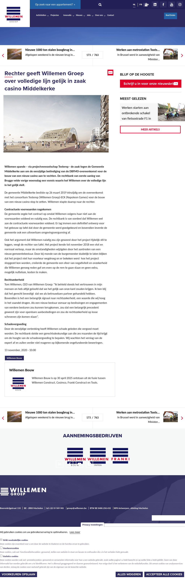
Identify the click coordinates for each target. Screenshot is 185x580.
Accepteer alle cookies (164, 574)
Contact (110, 15)
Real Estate (170, 15)
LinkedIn (155, 4)
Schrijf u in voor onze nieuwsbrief (150, 84)
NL (134, 4)
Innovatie (67, 15)
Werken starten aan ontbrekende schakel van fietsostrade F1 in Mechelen (136, 116)
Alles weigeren (129, 574)
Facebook (163, 4)
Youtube (171, 4)
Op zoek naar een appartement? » (55, 4)
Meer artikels (150, 129)
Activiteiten (41, 15)
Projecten (55, 15)
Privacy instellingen (92, 525)
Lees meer (75, 532)
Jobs (89, 15)
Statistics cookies (10, 556)
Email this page (110, 72)
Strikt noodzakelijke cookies (15, 540)
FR (140, 4)
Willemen (13, 14)
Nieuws (79, 15)
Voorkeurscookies (11, 548)
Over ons (99, 15)
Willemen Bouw (15, 357)
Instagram (180, 4)
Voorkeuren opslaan (18, 574)
